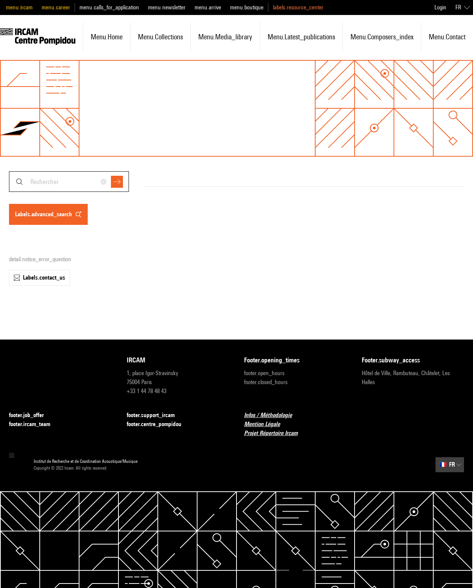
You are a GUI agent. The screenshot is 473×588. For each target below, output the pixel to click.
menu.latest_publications (301, 37)
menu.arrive (208, 7)
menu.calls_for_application (109, 7)
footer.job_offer (31, 415)
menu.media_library (225, 37)
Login (440, 7)
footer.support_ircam (155, 415)
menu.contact (447, 37)
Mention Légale (266, 424)
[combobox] (69, 181)
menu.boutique (246, 7)
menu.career (56, 7)
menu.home (107, 37)
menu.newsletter (167, 7)
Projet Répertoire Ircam (275, 433)
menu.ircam (19, 7)
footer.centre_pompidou (158, 424)
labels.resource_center (298, 7)
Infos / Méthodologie (272, 415)
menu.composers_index (381, 37)
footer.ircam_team (34, 424)
